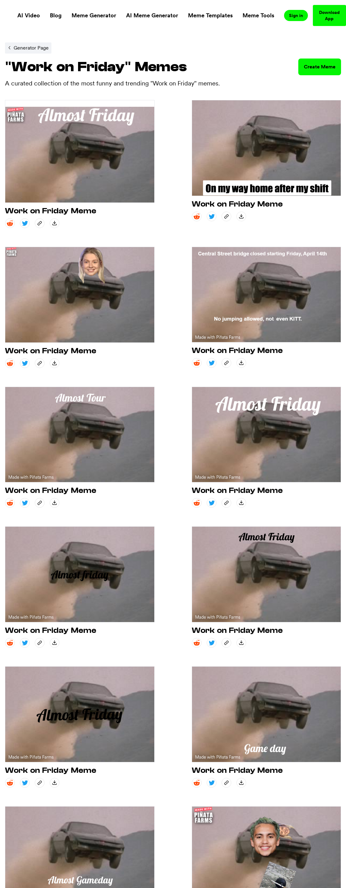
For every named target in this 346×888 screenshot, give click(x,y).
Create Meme (319, 66)
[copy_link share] (40, 223)
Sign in (296, 15)
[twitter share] (25, 223)
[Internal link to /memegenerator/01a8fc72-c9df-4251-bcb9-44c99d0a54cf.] (28, 48)
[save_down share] (54, 223)
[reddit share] (10, 223)
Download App (329, 15)
